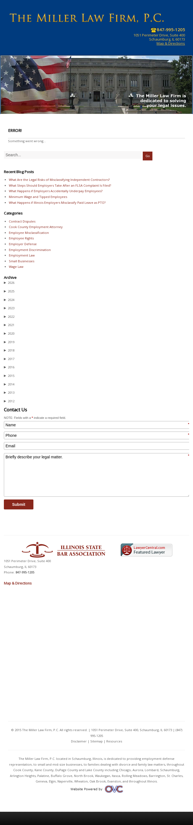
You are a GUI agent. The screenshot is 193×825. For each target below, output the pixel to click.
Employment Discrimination (30, 250)
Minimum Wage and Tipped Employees (38, 197)
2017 (9, 359)
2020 (9, 333)
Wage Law (16, 267)
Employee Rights (21, 238)
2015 (9, 376)
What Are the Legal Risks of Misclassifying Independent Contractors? (59, 180)
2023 (9, 308)
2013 (9, 392)
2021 (9, 325)
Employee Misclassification (29, 233)
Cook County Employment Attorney (36, 227)
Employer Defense (23, 244)
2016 (9, 367)
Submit (18, 504)
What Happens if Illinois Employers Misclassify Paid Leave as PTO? (57, 202)
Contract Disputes (22, 221)
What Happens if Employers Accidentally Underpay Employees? (55, 191)
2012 (9, 401)
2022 (9, 316)
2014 (9, 384)
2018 (9, 350)
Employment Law (22, 255)
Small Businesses (21, 261)
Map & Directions (171, 43)
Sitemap (96, 741)
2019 (9, 342)
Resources (114, 741)
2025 (9, 291)
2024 (9, 300)
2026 (9, 282)
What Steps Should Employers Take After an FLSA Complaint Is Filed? (60, 185)
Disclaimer (79, 741)
